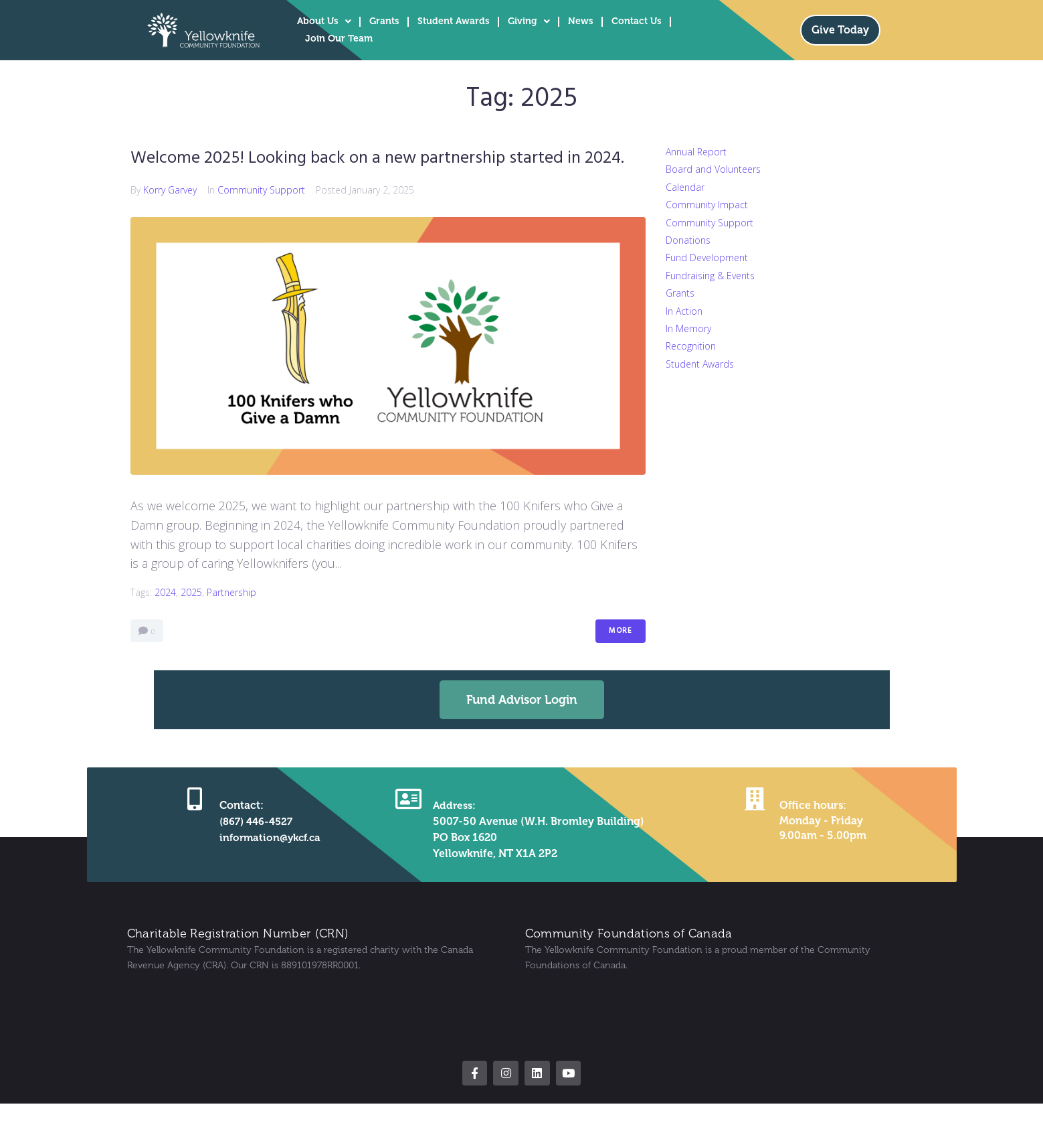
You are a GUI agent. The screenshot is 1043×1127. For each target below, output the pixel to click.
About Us (324, 21)
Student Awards (453, 21)
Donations (688, 240)
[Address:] (407, 824)
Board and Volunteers (713, 169)
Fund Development (707, 257)
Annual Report (696, 151)
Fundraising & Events (710, 275)
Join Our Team (339, 38)
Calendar (685, 187)
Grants (384, 21)
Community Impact (707, 204)
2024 (165, 618)
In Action (684, 311)
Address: (453, 831)
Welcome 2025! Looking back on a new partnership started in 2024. (376, 171)
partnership (231, 618)
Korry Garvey (170, 216)
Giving (529, 21)
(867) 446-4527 (253, 847)
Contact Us (636, 21)
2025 (191, 618)
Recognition (691, 346)
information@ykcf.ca (268, 863)
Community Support (261, 216)
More (620, 657)
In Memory (688, 328)
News (580, 21)
